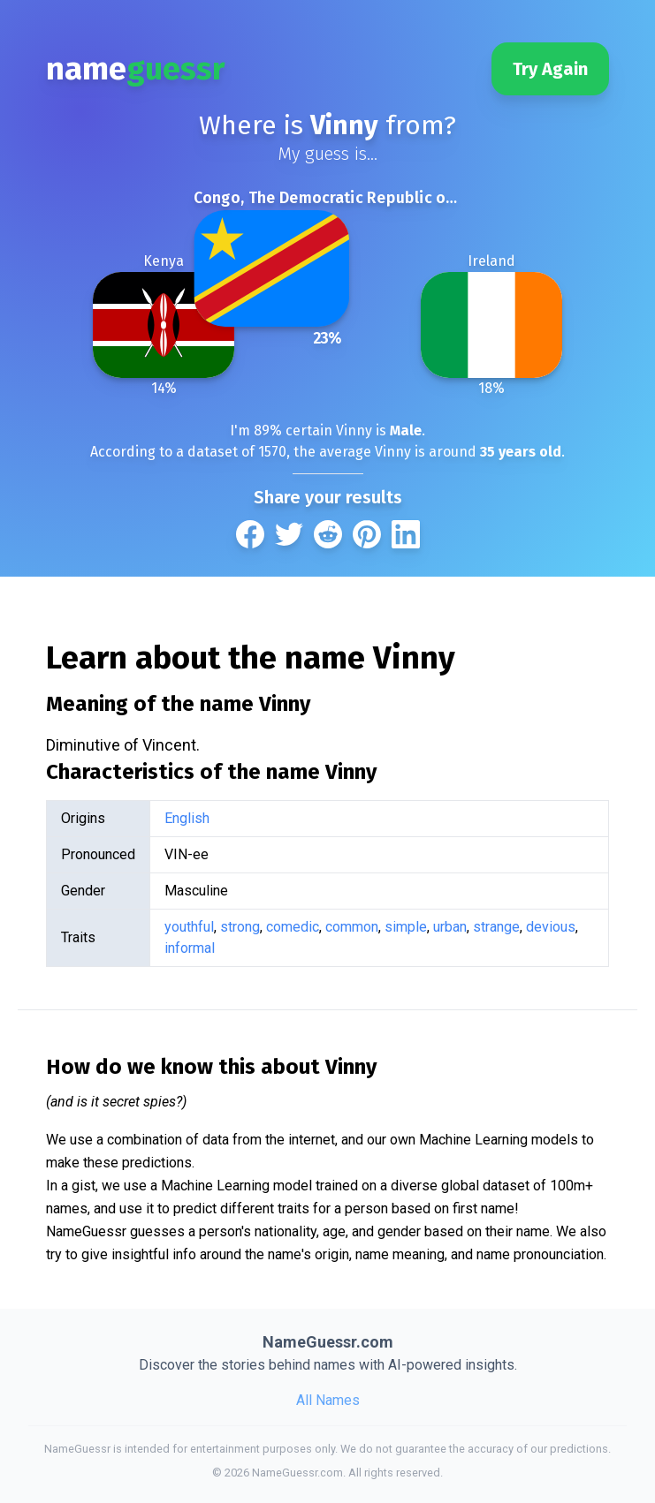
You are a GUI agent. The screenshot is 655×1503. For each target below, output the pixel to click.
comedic (292, 926)
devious (550, 926)
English (186, 818)
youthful (189, 926)
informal (189, 948)
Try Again (550, 68)
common (351, 926)
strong (240, 926)
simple (406, 926)
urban (450, 926)
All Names (328, 1400)
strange (496, 926)
